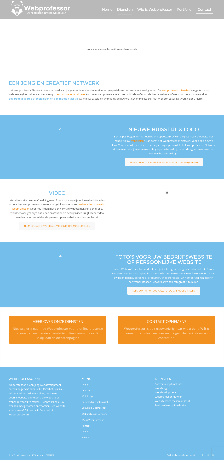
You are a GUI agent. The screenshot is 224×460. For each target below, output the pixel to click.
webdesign (137, 140)
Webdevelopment (165, 392)
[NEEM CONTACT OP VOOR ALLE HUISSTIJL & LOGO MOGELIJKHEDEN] (164, 162)
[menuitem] (107, 9)
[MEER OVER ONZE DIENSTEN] (53, 330)
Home (85, 384)
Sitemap (86, 437)
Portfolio (86, 425)
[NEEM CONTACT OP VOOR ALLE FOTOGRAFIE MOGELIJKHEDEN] (163, 291)
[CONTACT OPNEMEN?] (172, 330)
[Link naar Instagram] (207, 454)
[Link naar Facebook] (202, 454)
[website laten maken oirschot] (41, 9)
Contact (86, 431)
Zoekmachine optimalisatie (96, 401)
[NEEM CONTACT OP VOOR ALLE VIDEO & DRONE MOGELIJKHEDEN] (57, 226)
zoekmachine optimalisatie (69, 94)
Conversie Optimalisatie (94, 407)
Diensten (86, 390)
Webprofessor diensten (176, 90)
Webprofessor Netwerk (94, 413)
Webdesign (88, 396)
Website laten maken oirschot (172, 401)
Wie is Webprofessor (93, 419)
